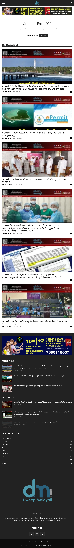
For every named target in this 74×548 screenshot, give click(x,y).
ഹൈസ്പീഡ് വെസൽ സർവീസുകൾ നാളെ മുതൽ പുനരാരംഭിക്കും (37, 422)
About (31, 542)
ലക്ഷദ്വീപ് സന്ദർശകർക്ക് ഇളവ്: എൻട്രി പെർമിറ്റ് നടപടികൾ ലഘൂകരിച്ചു (39, 376)
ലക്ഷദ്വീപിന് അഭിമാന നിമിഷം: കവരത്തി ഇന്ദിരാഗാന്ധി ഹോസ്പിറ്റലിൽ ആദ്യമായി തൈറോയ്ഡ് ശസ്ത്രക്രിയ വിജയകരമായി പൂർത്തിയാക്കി (30, 228)
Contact (37, 542)
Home (25, 542)
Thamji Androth (7, 184)
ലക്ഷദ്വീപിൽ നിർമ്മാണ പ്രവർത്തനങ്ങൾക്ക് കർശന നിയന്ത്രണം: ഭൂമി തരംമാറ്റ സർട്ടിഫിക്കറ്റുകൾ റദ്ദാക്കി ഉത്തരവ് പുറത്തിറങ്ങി (36, 87)
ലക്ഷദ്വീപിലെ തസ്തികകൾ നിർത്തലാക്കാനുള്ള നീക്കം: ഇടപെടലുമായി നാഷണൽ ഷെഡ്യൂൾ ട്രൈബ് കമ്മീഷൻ (31, 275)
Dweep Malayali (7, 91)
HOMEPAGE (43, 35)
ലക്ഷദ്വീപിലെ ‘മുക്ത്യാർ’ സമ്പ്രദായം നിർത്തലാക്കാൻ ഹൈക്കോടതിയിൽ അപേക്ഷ (43, 402)
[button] (3, 3)
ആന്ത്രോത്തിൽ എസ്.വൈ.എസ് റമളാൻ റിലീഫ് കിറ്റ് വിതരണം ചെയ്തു (38, 386)
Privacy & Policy (46, 542)
